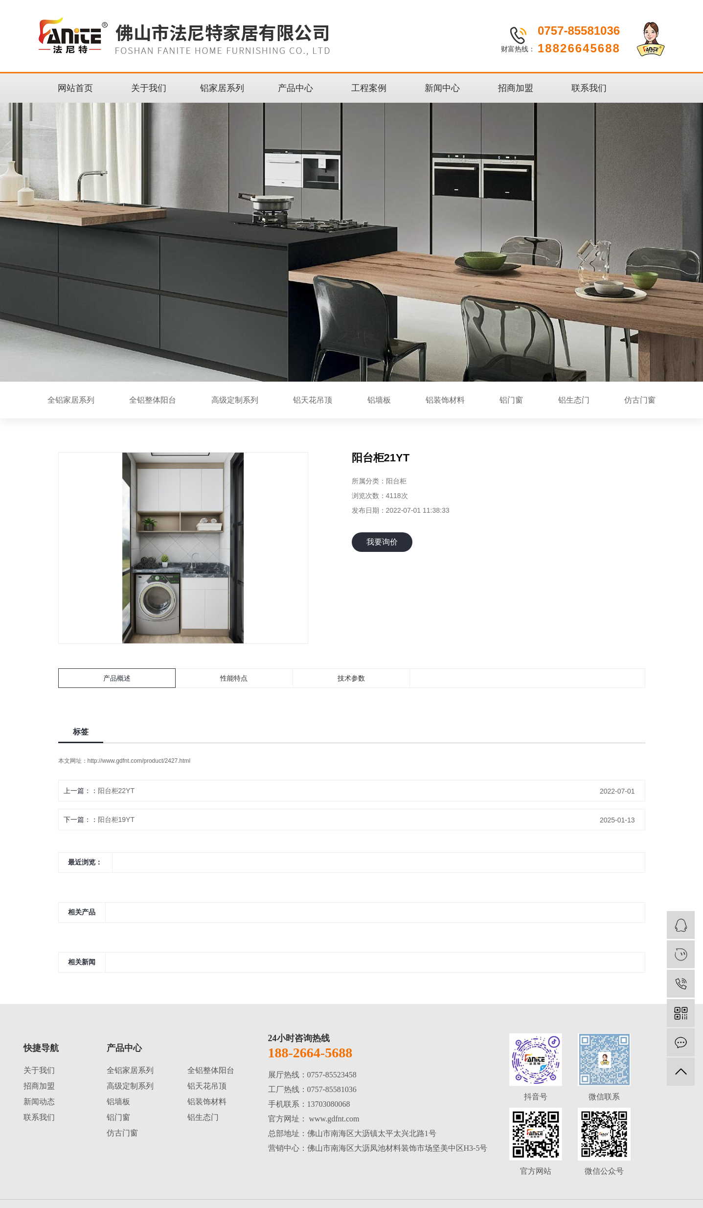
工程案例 (368, 88)
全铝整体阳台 (152, 400)
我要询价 (382, 542)
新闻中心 (442, 88)
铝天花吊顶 (312, 400)
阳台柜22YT (116, 791)
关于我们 (148, 88)
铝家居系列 (222, 88)
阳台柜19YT (116, 819)
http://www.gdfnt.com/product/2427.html (139, 760)
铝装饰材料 (445, 400)
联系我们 (589, 88)
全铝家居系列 (70, 400)
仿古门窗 (640, 400)
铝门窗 (511, 400)
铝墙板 (379, 400)
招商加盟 (515, 88)
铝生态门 (574, 400)
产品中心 (295, 88)
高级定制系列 (234, 400)
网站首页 (75, 88)
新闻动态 (39, 1101)
